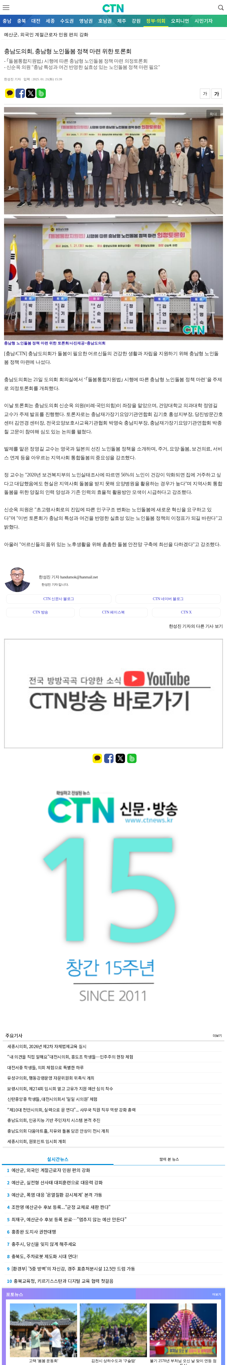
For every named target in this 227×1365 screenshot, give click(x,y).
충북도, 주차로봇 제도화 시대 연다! (42, 1256)
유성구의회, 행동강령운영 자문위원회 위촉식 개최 (50, 1078)
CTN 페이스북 (113, 612)
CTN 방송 (40, 612)
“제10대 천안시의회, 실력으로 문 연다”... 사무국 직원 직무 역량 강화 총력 (71, 1109)
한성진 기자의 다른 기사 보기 (196, 626)
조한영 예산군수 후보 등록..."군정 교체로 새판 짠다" (59, 1207)
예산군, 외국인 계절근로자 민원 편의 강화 (48, 1170)
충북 (21, 20)
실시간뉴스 (58, 1159)
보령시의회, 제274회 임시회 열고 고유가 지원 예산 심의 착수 (60, 1088)
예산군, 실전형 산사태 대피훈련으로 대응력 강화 (55, 1182)
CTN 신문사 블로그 (58, 599)
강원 (136, 20)
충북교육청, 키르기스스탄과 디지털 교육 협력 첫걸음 (60, 1280)
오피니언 (180, 20)
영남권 (86, 20)
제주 (121, 20)
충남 (7, 20)
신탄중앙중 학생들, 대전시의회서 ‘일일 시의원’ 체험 (52, 1099)
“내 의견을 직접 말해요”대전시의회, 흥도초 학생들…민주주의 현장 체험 (70, 1056)
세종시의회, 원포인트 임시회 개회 (36, 1141)
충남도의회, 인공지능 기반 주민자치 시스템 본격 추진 (53, 1120)
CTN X (186, 612)
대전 (35, 20)
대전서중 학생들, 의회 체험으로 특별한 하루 (45, 1067)
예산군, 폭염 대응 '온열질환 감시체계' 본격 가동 (54, 1194)
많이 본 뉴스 (169, 1159)
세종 (50, 20)
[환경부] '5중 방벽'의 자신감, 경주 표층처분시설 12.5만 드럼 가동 (71, 1268)
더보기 (217, 1035)
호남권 (105, 20)
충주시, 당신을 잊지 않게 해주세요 (41, 1244)
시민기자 (204, 20)
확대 (213, 114)
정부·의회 (156, 20)
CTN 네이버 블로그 (168, 599)
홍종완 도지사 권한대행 (31, 1231)
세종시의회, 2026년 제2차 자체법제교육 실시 (46, 1046)
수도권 (67, 20)
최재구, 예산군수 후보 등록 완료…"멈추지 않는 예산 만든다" (67, 1219)
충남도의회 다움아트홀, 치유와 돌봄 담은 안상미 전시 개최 (58, 1131)
